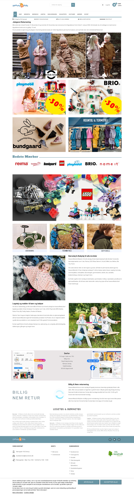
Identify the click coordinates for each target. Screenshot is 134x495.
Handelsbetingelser (71, 468)
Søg (73, 5)
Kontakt (71, 457)
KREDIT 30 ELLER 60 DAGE (41, 19)
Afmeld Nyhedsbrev (71, 464)
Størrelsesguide (71, 460)
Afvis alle (88, 482)
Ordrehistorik (55, 454)
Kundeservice (71, 452)
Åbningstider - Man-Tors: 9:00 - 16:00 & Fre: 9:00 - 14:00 (32, 460)
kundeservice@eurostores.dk (24, 456)
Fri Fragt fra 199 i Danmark (20, 19)
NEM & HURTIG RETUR (84, 19)
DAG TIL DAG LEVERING (62, 19)
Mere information (18, 492)
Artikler (71, 474)
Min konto (55, 452)
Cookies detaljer (29, 492)
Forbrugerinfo (71, 454)
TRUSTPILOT (106, 19)
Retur (71, 471)
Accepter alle (111, 482)
